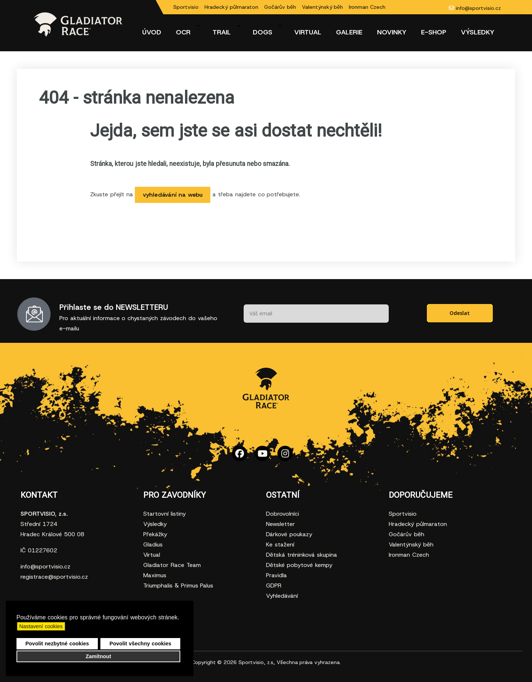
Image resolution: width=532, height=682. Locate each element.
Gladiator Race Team (172, 565)
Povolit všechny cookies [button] (140, 643)
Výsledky (155, 524)
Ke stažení (280, 544)
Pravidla (276, 575)
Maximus (154, 575)
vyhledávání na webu (173, 195)
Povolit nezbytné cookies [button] (57, 643)
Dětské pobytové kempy (299, 565)
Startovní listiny (164, 514)
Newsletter (280, 524)
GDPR (273, 585)
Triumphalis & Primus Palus (178, 585)
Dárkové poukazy (289, 534)
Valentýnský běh (322, 7)
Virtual (151, 555)
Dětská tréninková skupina (301, 555)
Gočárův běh (280, 7)
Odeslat (460, 313)
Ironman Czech (367, 7)
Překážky (155, 534)
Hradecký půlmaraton (231, 7)
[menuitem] (152, 32)
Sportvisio (186, 7)
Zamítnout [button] (98, 656)
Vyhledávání (282, 596)
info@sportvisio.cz (478, 8)
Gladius (153, 544)
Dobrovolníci (282, 514)
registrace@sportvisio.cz (54, 577)
